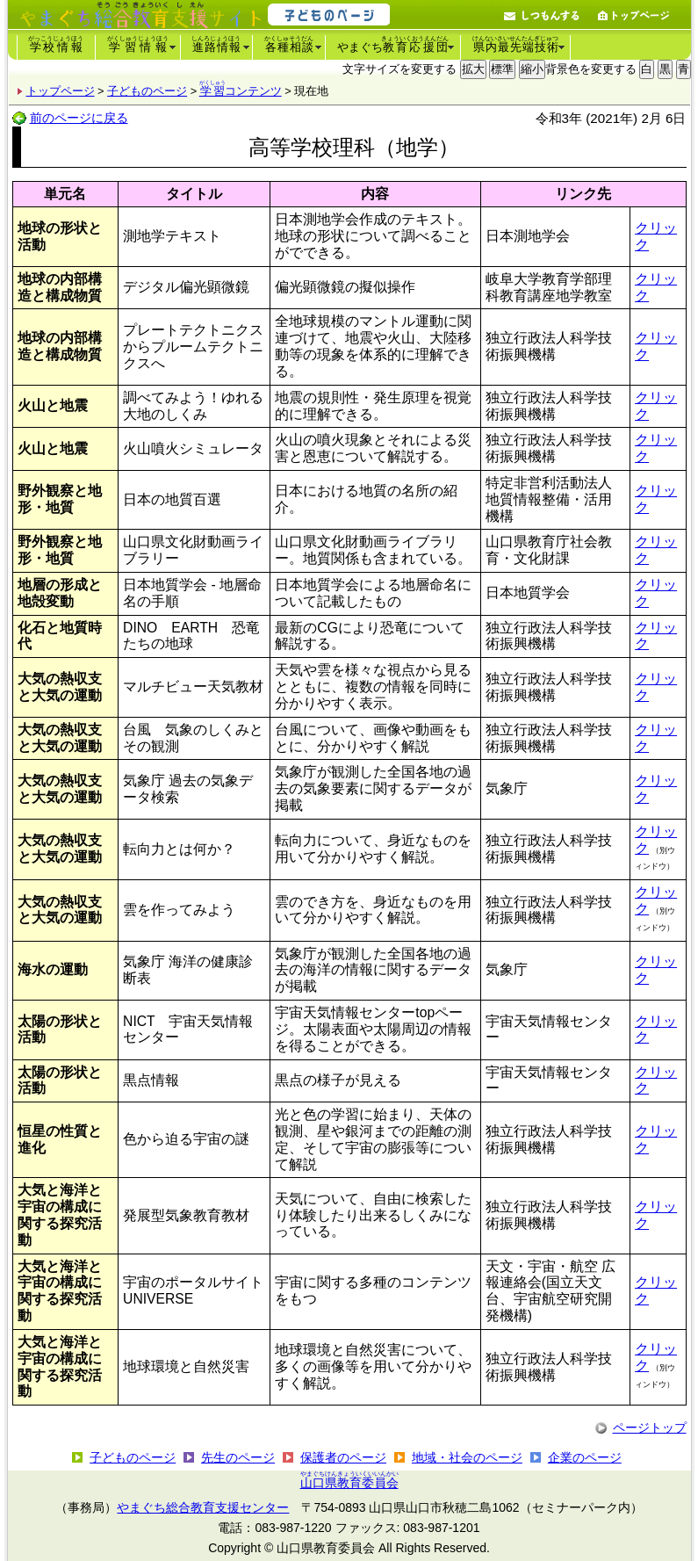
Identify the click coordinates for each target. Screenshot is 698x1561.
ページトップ (650, 1427)
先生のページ (238, 1457)
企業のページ (585, 1457)
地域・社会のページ (467, 1457)
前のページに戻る (79, 118)
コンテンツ (241, 91)
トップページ (60, 91)
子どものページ (147, 91)
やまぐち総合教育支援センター (203, 1507)
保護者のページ (343, 1457)
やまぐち (393, 44)
